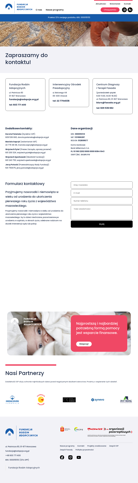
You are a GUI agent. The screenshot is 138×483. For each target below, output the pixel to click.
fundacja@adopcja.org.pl (24, 99)
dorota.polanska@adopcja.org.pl (33, 137)
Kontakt (127, 4)
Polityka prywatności (85, 450)
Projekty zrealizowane (96, 446)
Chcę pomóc (110, 9)
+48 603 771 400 (13, 455)
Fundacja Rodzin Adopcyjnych (24, 467)
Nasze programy (55, 9)
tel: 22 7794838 (61, 100)
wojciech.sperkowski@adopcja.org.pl (34, 160)
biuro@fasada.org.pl (108, 102)
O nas (39, 9)
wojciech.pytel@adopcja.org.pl (31, 152)
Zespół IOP (113, 446)
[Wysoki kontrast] (124, 10)
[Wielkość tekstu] (130, 10)
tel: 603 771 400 (17, 104)
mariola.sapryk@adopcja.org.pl (32, 145)
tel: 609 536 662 (104, 107)
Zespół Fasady (66, 450)
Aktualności (101, 4)
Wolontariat (115, 4)
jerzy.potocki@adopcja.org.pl (30, 168)
